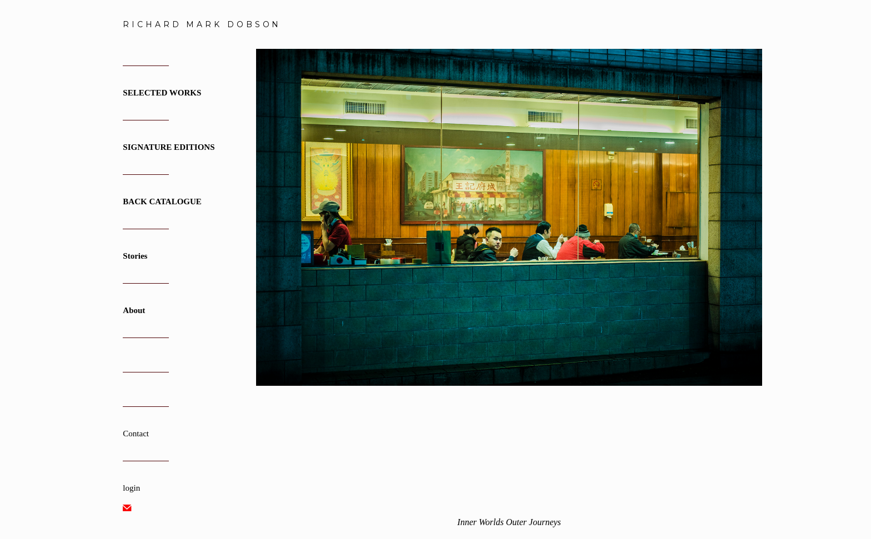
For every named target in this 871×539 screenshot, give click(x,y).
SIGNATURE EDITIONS (168, 147)
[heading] (150, 24)
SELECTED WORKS (162, 92)
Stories (135, 255)
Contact (136, 433)
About (134, 310)
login (131, 487)
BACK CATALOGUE (162, 201)
